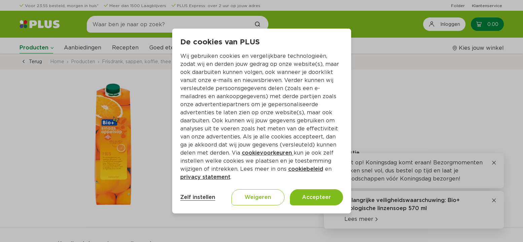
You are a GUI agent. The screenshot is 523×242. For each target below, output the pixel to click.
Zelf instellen (197, 197)
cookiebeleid (305, 169)
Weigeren (258, 197)
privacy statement (205, 177)
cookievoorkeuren (268, 153)
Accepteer (316, 197)
